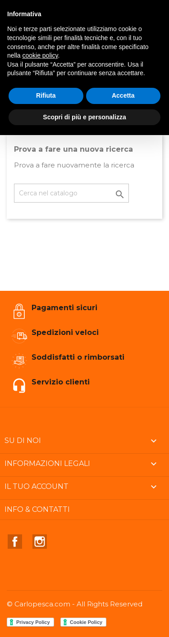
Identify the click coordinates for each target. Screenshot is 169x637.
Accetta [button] (123, 95)
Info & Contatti (37, 509)
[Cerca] (71, 193)
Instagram (39, 541)
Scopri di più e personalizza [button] (84, 117)
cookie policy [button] (40, 55)
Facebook (15, 541)
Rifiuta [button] (46, 95)
